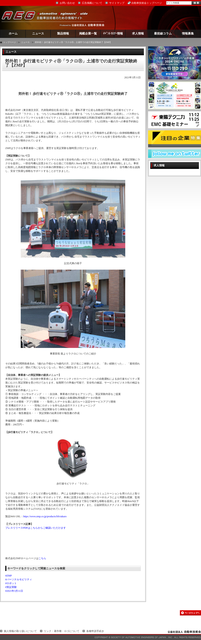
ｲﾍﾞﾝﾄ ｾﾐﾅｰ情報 (113, 33)
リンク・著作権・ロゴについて (61, 631)
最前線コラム (163, 33)
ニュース (38, 33)
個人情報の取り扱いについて (20, 631)
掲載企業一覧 (88, 33)
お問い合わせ (67, 2)
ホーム (13, 33)
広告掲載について (92, 2)
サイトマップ (116, 2)
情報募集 (188, 33)
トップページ (9, 42)
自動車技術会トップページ (146, 2)
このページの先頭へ (190, 612)
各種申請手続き (95, 631)
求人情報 (138, 33)
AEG (47, 17)
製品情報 (63, 33)
